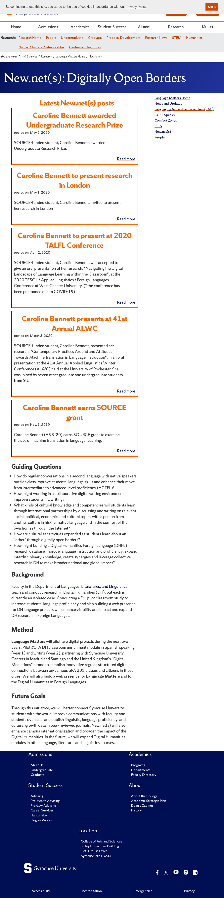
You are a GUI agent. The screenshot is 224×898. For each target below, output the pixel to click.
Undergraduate (72, 37)
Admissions (48, 26)
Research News (156, 37)
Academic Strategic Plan (148, 800)
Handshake (39, 815)
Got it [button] (212, 6)
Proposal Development (123, 37)
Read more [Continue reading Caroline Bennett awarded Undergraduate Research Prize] (126, 159)
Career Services (42, 810)
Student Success (112, 26)
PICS (158, 126)
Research (176, 26)
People (51, 37)
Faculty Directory (143, 774)
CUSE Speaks (165, 114)
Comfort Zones (166, 120)
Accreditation (92, 890)
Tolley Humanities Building (100, 846)
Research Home (30, 37)
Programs (138, 765)
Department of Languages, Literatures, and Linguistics (81, 586)
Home (16, 26)
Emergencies (142, 890)
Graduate (95, 37)
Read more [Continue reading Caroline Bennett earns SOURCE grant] (126, 451)
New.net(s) (163, 131)
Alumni (144, 26)
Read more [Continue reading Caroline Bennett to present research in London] (126, 219)
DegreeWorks (41, 820)
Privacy (189, 890)
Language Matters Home (172, 97)
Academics (80, 26)
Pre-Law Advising (43, 805)
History (136, 810)
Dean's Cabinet (142, 805)
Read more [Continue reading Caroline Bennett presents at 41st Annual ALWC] (126, 391)
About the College (144, 796)
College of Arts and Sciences (101, 841)
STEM (176, 37)
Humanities (194, 37)
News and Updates (168, 103)
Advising (37, 796)
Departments (140, 769)
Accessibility (41, 890)
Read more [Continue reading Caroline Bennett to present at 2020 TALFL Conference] (126, 302)
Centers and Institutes (85, 47)
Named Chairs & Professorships (41, 47)
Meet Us (37, 765)
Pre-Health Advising (45, 800)
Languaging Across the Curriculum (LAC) (184, 109)
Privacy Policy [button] (136, 7)
